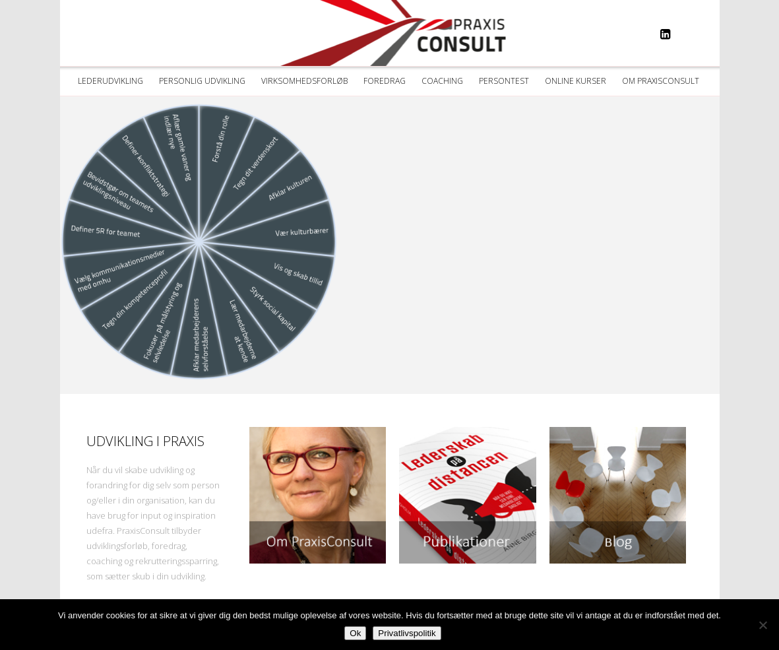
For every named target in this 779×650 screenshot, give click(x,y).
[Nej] (762, 625)
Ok (355, 633)
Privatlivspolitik (406, 633)
